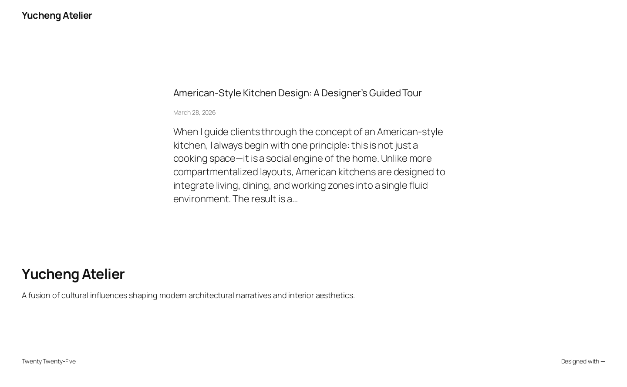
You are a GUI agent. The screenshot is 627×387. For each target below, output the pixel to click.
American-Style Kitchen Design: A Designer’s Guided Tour (297, 93)
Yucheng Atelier (57, 15)
